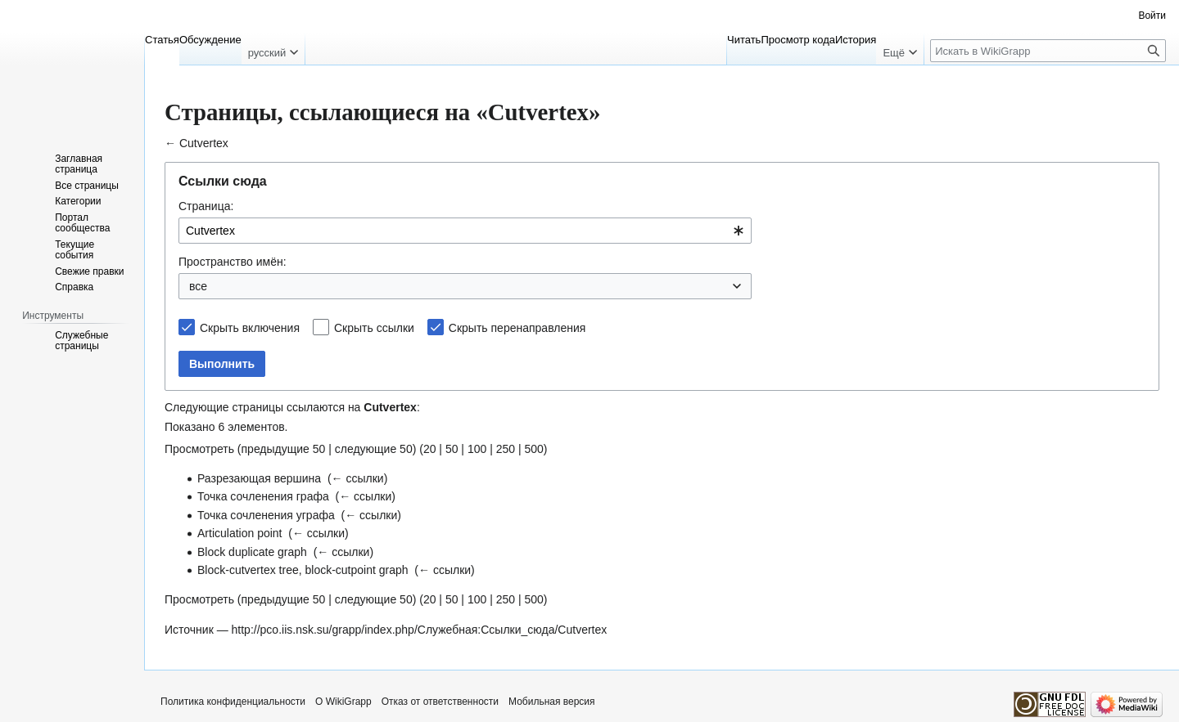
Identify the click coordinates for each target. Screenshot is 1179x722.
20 (429, 448)
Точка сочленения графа (263, 496)
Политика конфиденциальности (232, 701)
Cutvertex (203, 143)
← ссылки (358, 478)
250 (505, 448)
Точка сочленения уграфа (266, 515)
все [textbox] (198, 286)
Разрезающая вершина (259, 478)
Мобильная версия (551, 701)
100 (477, 448)
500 (533, 448)
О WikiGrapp (343, 701)
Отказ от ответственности (440, 701)
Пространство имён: (232, 261)
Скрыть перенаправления (517, 327)
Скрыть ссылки (374, 327)
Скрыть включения (250, 327)
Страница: (205, 206)
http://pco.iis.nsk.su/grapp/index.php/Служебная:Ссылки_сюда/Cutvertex (420, 629)
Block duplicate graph (252, 551)
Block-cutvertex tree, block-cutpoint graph (303, 569)
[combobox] (465, 230)
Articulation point (239, 533)
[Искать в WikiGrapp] (1048, 50)
